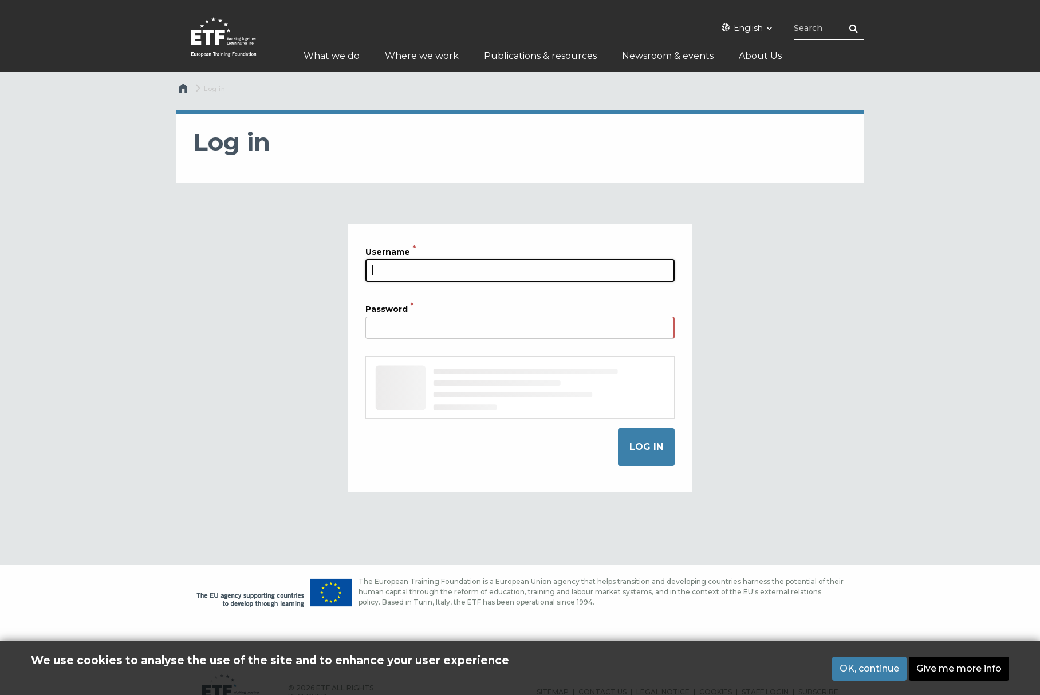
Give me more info (959, 669)
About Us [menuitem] (760, 55)
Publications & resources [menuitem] (540, 55)
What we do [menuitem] (332, 55)
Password (386, 309)
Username (387, 251)
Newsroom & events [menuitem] (668, 55)
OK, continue (869, 669)
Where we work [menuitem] (422, 55)
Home (184, 91)
